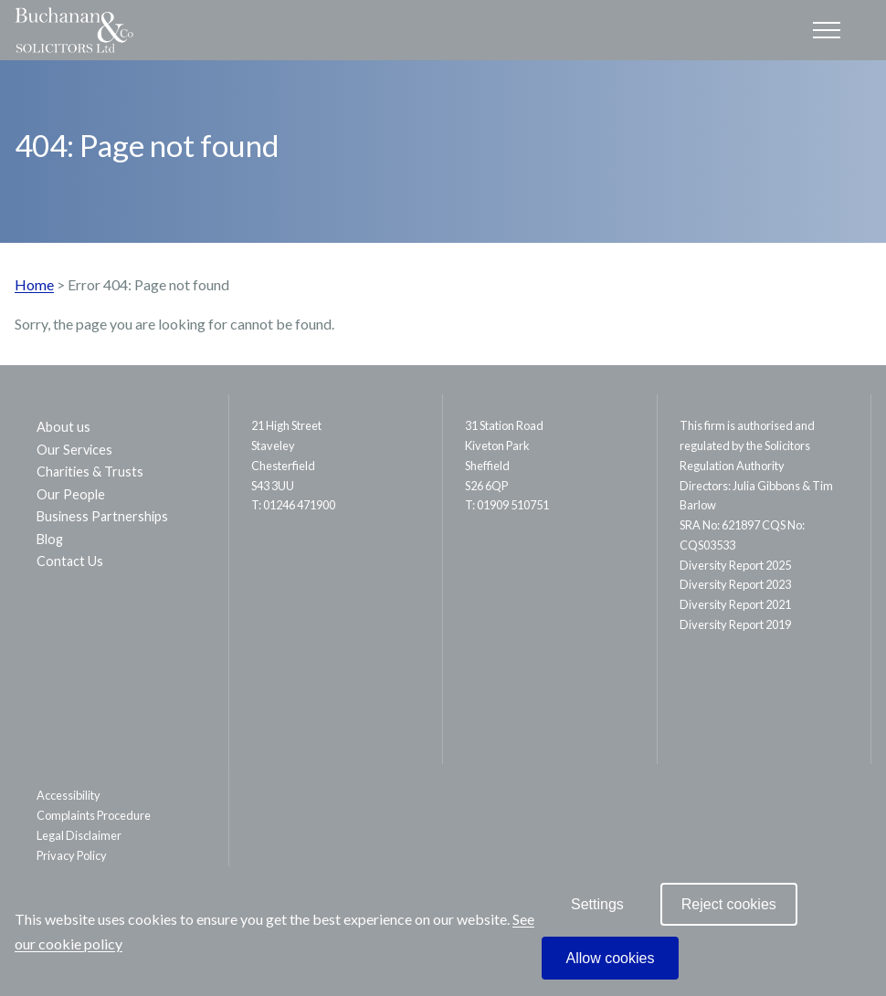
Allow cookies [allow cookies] (610, 958)
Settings (597, 904)
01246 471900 (299, 505)
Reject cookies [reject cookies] (728, 904)
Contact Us (70, 561)
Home (34, 284)
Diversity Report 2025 (735, 565)
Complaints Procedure (94, 815)
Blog (50, 539)
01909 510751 (513, 505)
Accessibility (68, 795)
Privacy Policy (72, 855)
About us (63, 427)
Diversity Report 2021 (735, 604)
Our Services (74, 449)
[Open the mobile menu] (826, 30)
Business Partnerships (102, 516)
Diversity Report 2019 (735, 624)
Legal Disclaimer (79, 835)
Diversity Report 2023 (735, 584)
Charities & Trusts (90, 471)
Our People (71, 494)
